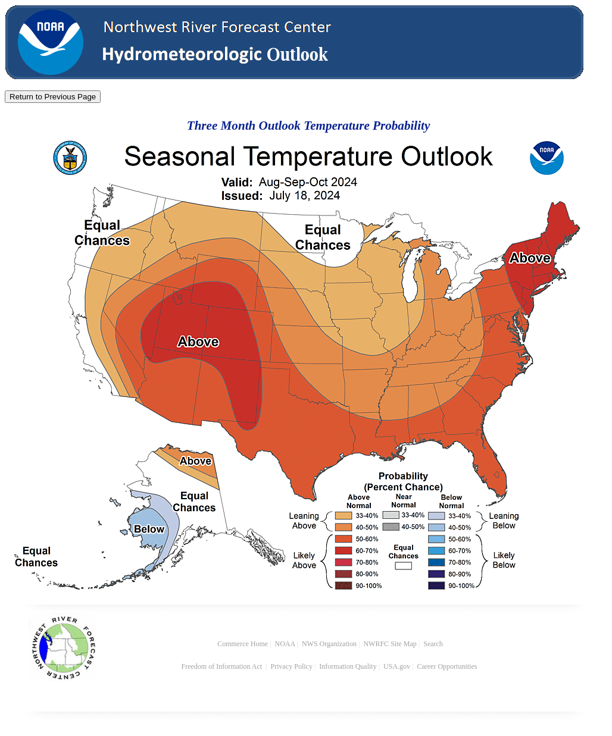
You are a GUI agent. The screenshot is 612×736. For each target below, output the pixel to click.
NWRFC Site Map (389, 644)
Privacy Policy (292, 666)
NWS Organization (329, 644)
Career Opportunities (448, 666)
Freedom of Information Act (223, 666)
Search (433, 644)
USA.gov (396, 666)
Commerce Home (242, 644)
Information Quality (347, 666)
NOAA (285, 644)
